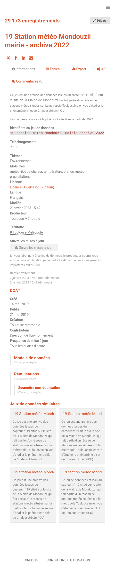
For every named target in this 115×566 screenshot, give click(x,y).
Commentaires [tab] (27, 81)
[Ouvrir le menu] (107, 7)
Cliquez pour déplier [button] (25, 362)
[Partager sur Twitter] (8, 58)
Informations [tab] (23, 69)
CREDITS (31, 560)
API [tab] (102, 69)
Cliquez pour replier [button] (25, 378)
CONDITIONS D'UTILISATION (68, 560)
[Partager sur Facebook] (15, 58)
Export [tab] (79, 69)
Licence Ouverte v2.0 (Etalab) (32, 187)
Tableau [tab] (53, 69)
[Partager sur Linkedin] (23, 58)
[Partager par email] (31, 58)
